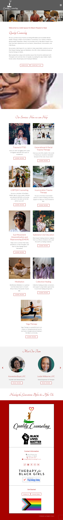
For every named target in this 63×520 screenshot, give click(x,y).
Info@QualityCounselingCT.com (31, 459)
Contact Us (37, 65)
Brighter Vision (50, 516)
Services (24, 65)
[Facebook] (31, 464)
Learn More (43, 245)
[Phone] (25, 464)
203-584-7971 (31, 457)
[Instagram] (35, 464)
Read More (17, 382)
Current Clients (36, 494)
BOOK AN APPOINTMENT (31, 15)
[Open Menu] (61, 5)
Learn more (19, 158)
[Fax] (28, 464)
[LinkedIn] (38, 464)
